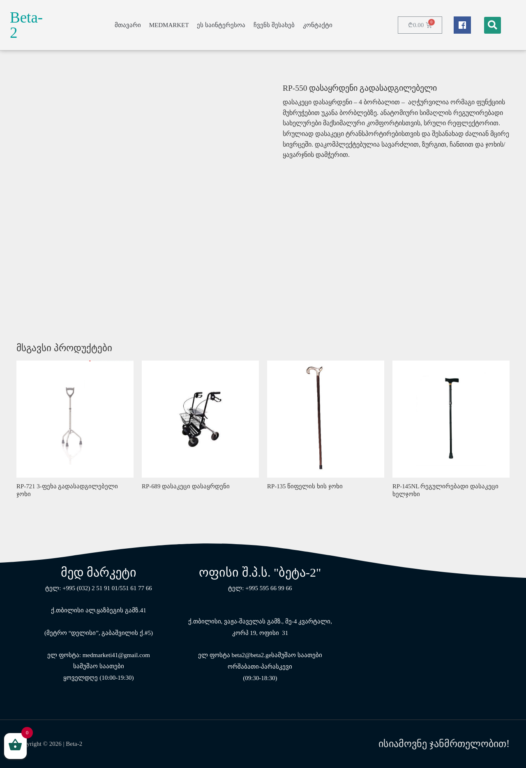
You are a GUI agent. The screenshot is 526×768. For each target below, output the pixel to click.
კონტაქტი (317, 25)
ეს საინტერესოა (221, 25)
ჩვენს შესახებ (274, 25)
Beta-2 (26, 25)
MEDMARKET (169, 25)
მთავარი (128, 25)
